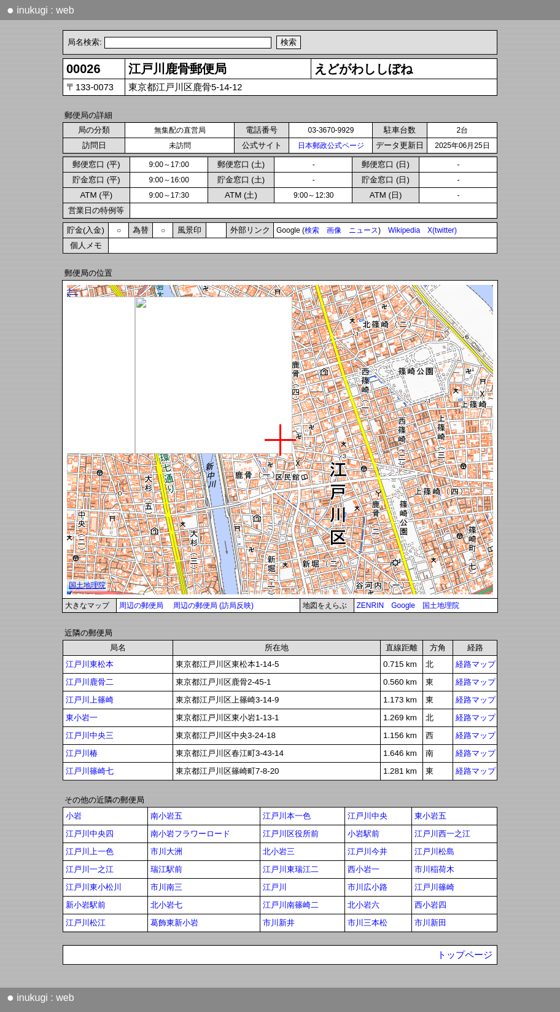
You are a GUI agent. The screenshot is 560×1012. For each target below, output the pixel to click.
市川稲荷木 (434, 869)
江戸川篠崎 (434, 887)
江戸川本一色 (287, 815)
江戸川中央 (367, 815)
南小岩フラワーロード (190, 833)
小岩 (74, 815)
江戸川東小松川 (94, 887)
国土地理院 (440, 605)
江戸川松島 (434, 851)
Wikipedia (404, 230)
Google (403, 605)
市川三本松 (367, 922)
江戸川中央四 (90, 833)
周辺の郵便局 (141, 605)
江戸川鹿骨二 (90, 682)
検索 (312, 230)
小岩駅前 (363, 833)
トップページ (464, 955)
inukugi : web (40, 10)
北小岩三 (279, 851)
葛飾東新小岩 (174, 922)
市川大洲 (166, 851)
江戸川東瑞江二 (291, 869)
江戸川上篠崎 (90, 699)
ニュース (363, 230)
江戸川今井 (367, 851)
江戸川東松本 (90, 664)
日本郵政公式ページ (331, 145)
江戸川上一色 (90, 851)
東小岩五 (430, 815)
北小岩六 (363, 904)
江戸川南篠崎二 (291, 904)
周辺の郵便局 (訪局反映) (213, 605)
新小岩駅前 (86, 904)
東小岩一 (82, 717)
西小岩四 (430, 904)
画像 (334, 230)
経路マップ (476, 664)
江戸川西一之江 (442, 833)
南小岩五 (166, 815)
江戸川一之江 (90, 869)
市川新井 (279, 922)
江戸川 (275, 887)
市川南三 (166, 887)
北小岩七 (166, 904)
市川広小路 (367, 887)
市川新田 (430, 922)
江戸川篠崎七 (90, 771)
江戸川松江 (86, 922)
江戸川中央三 (90, 735)
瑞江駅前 (166, 869)
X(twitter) (442, 230)
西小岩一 (363, 869)
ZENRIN (370, 605)
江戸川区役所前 (291, 833)
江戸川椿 (82, 753)
